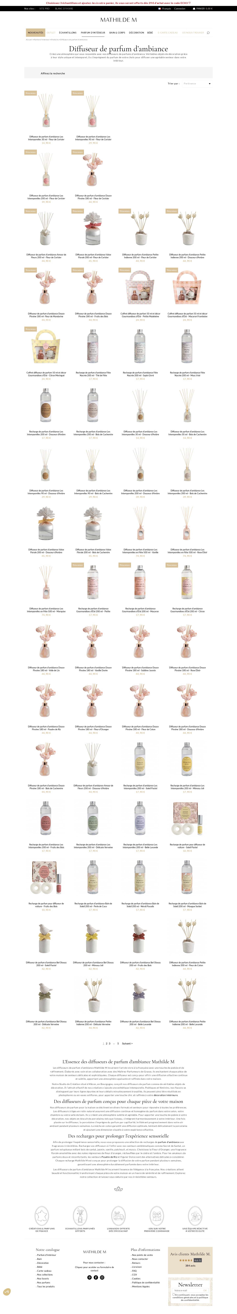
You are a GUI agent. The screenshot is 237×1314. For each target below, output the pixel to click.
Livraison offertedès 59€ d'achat (118, 1229)
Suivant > (127, 1043)
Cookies (136, 1278)
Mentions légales (141, 1286)
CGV (134, 1274)
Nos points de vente (142, 1255)
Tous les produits (46, 1286)
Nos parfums (43, 1282)
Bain (39, 1259)
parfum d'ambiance (168, 1142)
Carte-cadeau (44, 1271)
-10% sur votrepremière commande (157, 1229)
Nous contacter (140, 1259)
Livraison (137, 1267)
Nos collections (45, 1274)
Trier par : (174, 83)
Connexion (179, 8)
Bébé (39, 1267)
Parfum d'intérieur (46, 1255)
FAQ (134, 1271)
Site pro (45, 8)
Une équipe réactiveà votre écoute (195, 1229)
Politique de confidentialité (146, 1282)
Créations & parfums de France (42, 1229)
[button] (7, 1292)
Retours (136, 1263)
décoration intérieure (166, 1095)
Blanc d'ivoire (64, 8)
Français (164, 8)
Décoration (43, 1263)
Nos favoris (43, 1278)
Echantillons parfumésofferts (80, 1229)
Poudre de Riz (109, 1156)
